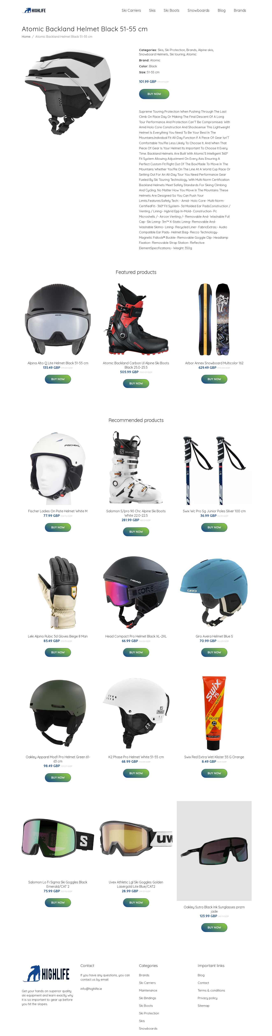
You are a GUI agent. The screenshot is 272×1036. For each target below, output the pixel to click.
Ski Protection (175, 53)
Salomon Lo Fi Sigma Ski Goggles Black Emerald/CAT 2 (57, 887)
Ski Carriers (131, 11)
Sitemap (203, 1008)
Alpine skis (205, 53)
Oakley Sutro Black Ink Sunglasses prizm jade (214, 912)
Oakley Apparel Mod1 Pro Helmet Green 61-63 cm (58, 762)
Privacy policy (207, 1001)
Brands (240, 11)
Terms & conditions (211, 993)
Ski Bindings (147, 1001)
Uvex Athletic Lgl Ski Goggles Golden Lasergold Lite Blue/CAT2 (136, 887)
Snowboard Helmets (153, 57)
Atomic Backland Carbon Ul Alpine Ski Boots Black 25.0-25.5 (136, 368)
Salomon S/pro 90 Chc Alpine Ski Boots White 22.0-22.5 (136, 516)
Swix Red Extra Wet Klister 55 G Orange (214, 760)
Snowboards (198, 11)
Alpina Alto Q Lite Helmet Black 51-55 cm (58, 366)
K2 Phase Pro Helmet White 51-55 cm (136, 760)
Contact (203, 986)
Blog (222, 11)
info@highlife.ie (91, 992)
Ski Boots (171, 11)
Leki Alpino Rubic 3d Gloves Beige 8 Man (58, 639)
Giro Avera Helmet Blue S (214, 639)
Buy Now (154, 97)
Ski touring (177, 57)
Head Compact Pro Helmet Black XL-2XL (136, 639)
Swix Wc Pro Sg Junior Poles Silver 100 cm (214, 514)
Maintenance (148, 993)
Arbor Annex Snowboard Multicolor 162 (214, 366)
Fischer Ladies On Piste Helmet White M (57, 514)
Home (26, 39)
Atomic (191, 57)
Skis (152, 11)
